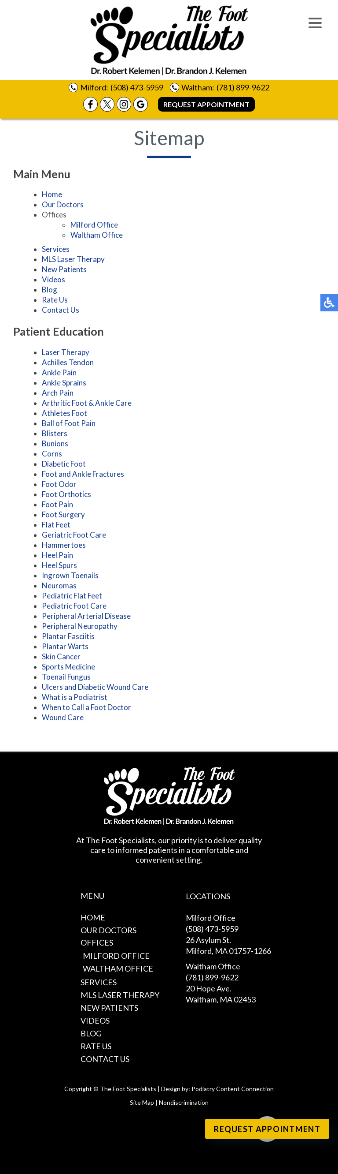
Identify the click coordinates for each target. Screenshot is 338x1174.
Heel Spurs (59, 566)
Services (56, 250)
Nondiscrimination (184, 1102)
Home (52, 195)
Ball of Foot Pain (69, 424)
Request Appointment (206, 104)
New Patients (64, 270)
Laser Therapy (65, 353)
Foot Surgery (63, 515)
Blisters (54, 434)
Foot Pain (57, 505)
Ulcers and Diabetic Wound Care (95, 688)
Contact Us (60, 311)
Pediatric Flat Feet (72, 597)
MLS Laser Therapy (73, 260)
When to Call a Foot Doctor (86, 708)
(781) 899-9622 (243, 87)
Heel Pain (57, 556)
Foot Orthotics (66, 495)
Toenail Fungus (66, 678)
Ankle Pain (59, 373)
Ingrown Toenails (70, 576)
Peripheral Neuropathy (80, 627)
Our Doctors (63, 205)
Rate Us (55, 301)
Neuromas (59, 586)
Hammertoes (64, 546)
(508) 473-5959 (136, 87)
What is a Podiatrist (74, 698)
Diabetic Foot (64, 465)
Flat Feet (56, 526)
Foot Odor (59, 485)
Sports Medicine (68, 668)
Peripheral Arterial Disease (86, 617)
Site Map (142, 1102)
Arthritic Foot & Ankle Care (87, 404)
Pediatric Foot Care (74, 607)
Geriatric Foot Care (74, 536)
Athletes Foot (64, 414)
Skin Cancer (61, 657)
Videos (53, 280)
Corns (52, 455)
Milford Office (94, 226)
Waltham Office (96, 236)
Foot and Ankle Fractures (83, 475)
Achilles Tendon (68, 363)
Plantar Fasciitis (68, 637)
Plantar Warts (65, 647)
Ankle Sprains (64, 384)
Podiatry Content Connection (232, 1088)
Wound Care (63, 718)
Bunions (55, 444)
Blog (49, 290)
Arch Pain (57, 394)
